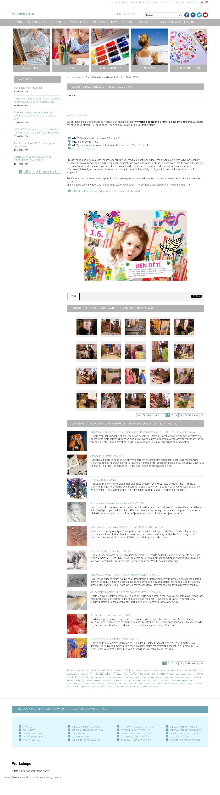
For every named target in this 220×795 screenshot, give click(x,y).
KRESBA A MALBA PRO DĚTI (183, 727)
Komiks (70, 670)
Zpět (73, 296)
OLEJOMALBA (78, 733)
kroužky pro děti (98, 677)
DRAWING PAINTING (32, 733)
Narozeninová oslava (142, 680)
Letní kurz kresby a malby (181, 674)
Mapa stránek (137, 2)
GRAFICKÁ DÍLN (30, 740)
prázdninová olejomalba (112, 670)
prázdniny (197, 677)
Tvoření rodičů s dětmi (125, 686)
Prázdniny (120, 673)
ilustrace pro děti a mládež (101, 686)
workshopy (168, 677)
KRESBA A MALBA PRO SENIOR (87, 730)
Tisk (155, 2)
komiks (129, 677)
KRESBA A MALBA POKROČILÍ (86, 727)
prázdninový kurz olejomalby (88, 670)
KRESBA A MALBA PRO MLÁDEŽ (185, 730)
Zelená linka (178, 2)
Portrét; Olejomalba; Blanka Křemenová (84, 680)
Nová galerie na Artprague (28, 87)
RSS (148, 2)
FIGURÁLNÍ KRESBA (32, 736)
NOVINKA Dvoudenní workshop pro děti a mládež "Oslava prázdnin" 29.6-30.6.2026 (36, 131)
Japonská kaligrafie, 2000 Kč (106, 456)
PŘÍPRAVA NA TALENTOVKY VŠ (135, 730)
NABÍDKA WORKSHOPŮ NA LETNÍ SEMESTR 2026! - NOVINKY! (32, 159)
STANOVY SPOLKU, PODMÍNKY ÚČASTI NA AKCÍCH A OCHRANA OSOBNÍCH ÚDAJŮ (62, 709)
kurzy (182, 683)
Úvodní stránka (119, 2)
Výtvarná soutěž (88, 683)
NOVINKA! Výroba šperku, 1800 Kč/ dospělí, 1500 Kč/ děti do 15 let (126, 527)
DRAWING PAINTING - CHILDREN (136, 733)
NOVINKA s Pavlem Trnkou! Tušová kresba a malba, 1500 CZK (124, 575)
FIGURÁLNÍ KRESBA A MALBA (86, 740)
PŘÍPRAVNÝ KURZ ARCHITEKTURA (137, 727)
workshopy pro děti (183, 677)
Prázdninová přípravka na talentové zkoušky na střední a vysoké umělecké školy (35, 115)
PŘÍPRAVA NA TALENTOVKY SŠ (184, 733)
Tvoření (134, 673)
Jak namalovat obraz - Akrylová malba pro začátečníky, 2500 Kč (125, 592)
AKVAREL (27, 727)
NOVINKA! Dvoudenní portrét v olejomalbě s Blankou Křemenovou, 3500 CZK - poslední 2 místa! (142, 432)
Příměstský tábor (101, 673)
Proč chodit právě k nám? (183, 680)
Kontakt (191, 2)
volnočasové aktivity (116, 677)
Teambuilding (73, 683)
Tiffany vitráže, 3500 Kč (103, 479)
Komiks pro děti (82, 686)
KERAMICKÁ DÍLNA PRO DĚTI (134, 736)
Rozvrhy (164, 2)
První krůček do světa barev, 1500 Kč (110, 551)
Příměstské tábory (159, 674)
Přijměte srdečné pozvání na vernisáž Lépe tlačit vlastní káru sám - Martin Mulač (37, 100)
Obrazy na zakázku (161, 680)
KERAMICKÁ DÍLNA (81, 736)
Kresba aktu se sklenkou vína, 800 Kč (110, 615)
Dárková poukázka (127, 683)
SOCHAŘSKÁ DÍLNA (179, 736)
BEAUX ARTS (29, 730)
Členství (106, 680)
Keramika (144, 674)
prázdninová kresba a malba (183, 670)
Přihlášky (101, 683)
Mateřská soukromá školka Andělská (154, 683)
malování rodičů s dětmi (147, 686)
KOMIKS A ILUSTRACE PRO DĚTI (136, 740)
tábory (189, 683)
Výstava (175, 683)
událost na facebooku (84, 148)
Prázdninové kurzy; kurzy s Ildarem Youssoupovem (147, 670)
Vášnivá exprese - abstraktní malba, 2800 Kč (114, 639)
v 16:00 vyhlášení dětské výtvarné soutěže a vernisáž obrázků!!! (106, 191)
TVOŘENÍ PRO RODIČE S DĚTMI (184, 740)
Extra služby (117, 680)
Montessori (111, 683)
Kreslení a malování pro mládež (148, 677)
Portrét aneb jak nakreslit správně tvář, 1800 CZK (117, 503)
